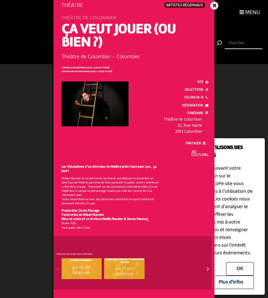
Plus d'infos (231, 282)
